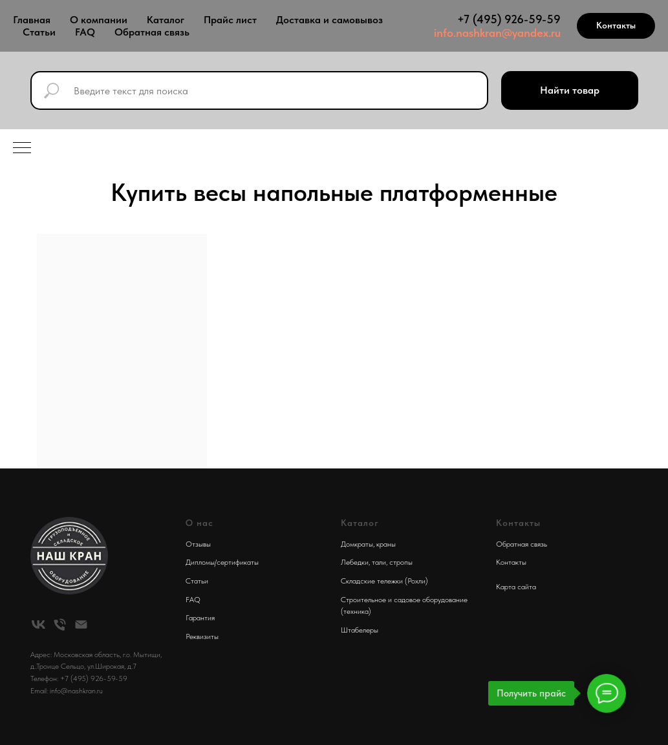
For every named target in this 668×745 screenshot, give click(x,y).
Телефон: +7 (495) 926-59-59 (78, 678)
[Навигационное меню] (22, 148)
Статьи (39, 32)
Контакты (511, 562)
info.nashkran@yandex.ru (497, 32)
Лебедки (355, 562)
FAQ (85, 32)
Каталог (165, 20)
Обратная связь (151, 32)
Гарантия (200, 617)
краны (386, 544)
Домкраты (357, 544)
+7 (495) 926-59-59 (509, 19)
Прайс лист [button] (230, 20)
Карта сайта (516, 586)
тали (379, 562)
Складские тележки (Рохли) (384, 580)
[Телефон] (60, 624)
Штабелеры (359, 630)
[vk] (38, 624)
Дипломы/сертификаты (222, 562)
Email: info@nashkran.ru (66, 690)
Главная (31, 20)
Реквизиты (202, 636)
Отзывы (198, 544)
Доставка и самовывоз (329, 20)
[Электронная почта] (81, 624)
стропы (401, 562)
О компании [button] (98, 20)
